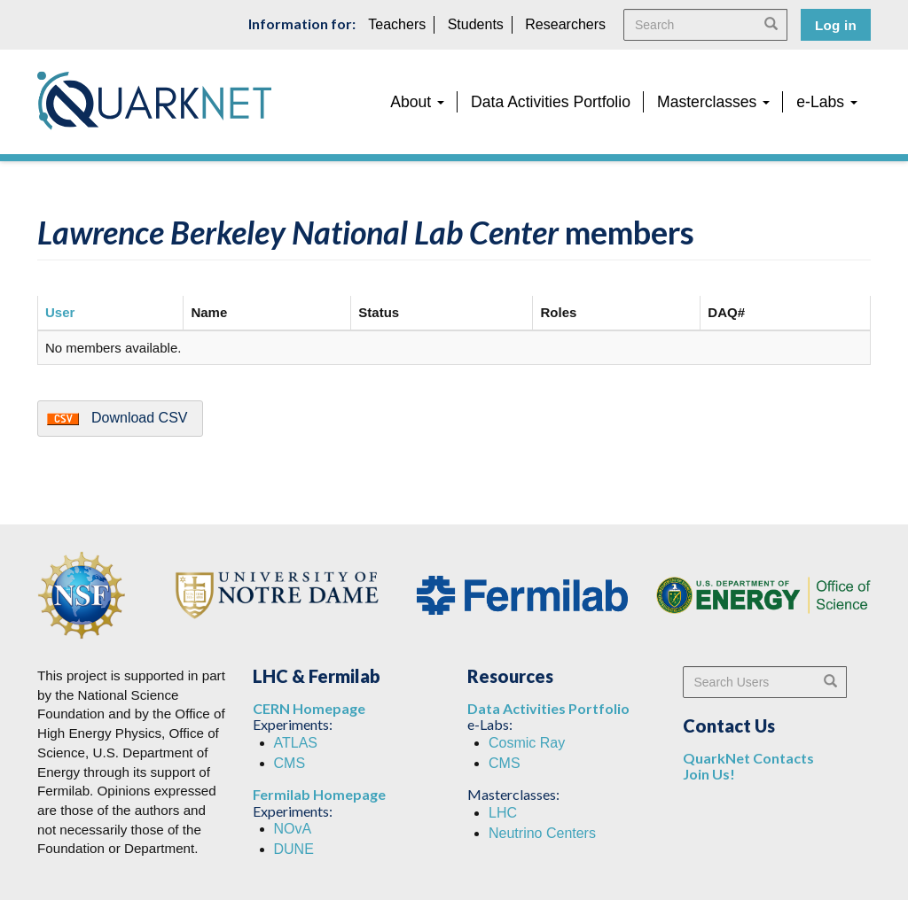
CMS (290, 763)
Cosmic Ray (527, 742)
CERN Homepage (309, 708)
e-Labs (826, 102)
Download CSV (139, 417)
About (417, 102)
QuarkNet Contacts (748, 757)
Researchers (565, 24)
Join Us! (709, 773)
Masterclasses (713, 102)
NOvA (293, 828)
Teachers (397, 24)
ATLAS (296, 742)
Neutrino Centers (542, 833)
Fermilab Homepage (319, 794)
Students (476, 24)
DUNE (294, 849)
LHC (503, 812)
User (59, 312)
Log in (836, 25)
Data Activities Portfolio (550, 102)
